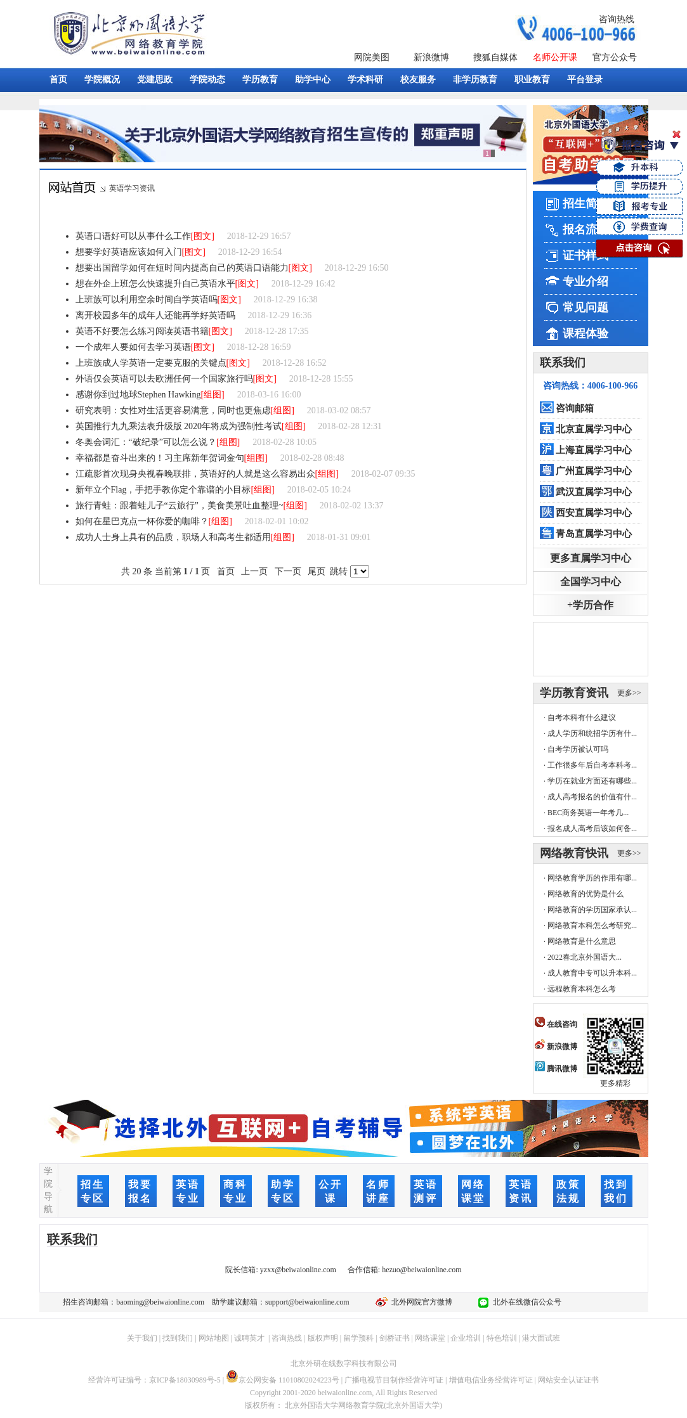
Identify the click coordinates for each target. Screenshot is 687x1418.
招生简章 (585, 203)
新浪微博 (431, 57)
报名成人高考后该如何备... (592, 828)
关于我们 (142, 1338)
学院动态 (207, 79)
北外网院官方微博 (420, 1302)
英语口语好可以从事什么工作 (133, 236)
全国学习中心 (590, 581)
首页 (58, 79)
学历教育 (260, 79)
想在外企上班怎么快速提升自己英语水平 (155, 283)
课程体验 (585, 333)
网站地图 (214, 1338)
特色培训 (502, 1338)
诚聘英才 (249, 1338)
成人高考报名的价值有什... (592, 796)
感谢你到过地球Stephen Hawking (138, 394)
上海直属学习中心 (594, 450)
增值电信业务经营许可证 (491, 1380)
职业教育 (532, 79)
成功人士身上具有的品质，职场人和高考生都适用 (173, 537)
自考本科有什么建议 (581, 717)
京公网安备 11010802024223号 (282, 1380)
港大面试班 (541, 1338)
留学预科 (358, 1338)
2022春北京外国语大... (584, 957)
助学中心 (312, 79)
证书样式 (585, 255)
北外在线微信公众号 (525, 1302)
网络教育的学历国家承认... (592, 909)
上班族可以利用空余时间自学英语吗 (146, 299)
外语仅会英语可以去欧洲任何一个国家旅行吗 (164, 379)
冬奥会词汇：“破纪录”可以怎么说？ (145, 442)
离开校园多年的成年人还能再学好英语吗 (155, 315)
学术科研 (365, 79)
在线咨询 (556, 1024)
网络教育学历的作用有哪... (592, 877)
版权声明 (323, 1338)
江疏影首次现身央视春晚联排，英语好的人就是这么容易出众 (195, 474)
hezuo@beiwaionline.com (421, 1269)
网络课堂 (430, 1338)
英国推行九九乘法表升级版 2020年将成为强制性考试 (178, 426)
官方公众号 (614, 57)
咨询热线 (616, 19)
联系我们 (563, 362)
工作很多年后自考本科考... (592, 765)
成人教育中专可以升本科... (592, 973)
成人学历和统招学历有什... (592, 733)
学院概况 (102, 79)
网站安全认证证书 (568, 1380)
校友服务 (418, 79)
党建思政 (155, 79)
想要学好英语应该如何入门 (128, 252)
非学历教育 (475, 79)
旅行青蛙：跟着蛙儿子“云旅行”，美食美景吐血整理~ (179, 505)
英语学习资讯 (132, 188)
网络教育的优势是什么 (585, 893)
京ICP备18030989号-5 (185, 1380)
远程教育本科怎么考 (581, 988)
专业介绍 (585, 281)
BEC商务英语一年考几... (588, 812)
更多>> (629, 692)
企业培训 (465, 1338)
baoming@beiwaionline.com (160, 1302)
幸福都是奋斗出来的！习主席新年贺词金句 (159, 458)
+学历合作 (590, 605)
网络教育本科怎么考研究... (592, 925)
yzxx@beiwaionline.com (298, 1269)
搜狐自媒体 (495, 57)
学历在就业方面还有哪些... (592, 781)
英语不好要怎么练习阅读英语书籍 (142, 331)
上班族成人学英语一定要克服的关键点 (150, 363)
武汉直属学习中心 (594, 492)
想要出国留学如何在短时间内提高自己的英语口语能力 (182, 268)
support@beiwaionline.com (307, 1302)
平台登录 (585, 79)
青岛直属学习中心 (594, 534)
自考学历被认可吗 (577, 749)
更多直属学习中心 (590, 558)
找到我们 (177, 1338)
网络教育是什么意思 (581, 941)
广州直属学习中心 (594, 471)
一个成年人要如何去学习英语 (133, 347)
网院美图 (371, 57)
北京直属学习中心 (594, 429)
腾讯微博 (556, 1068)
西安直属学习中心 (594, 513)
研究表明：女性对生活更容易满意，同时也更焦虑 (173, 410)
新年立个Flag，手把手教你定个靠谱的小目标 (163, 489)
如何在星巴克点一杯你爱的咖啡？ (142, 521)
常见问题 (585, 307)
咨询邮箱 (575, 408)
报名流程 (585, 229)
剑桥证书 (394, 1338)
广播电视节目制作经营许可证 (393, 1380)
